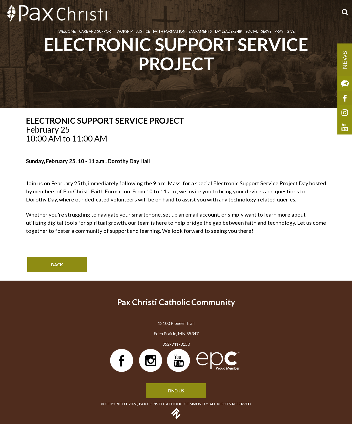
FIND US (176, 390)
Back (57, 264)
